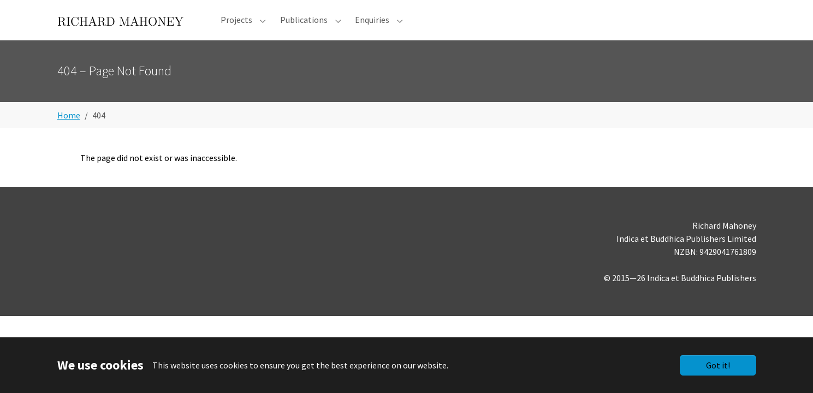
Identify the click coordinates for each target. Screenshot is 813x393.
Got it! (718, 365)
